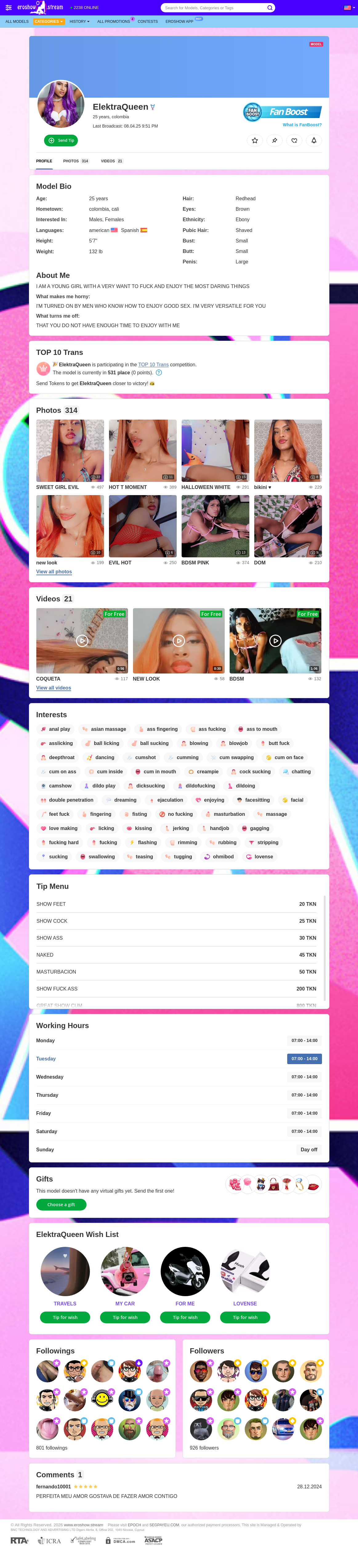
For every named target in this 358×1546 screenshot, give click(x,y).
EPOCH (134, 1525)
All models (17, 21)
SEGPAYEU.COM (164, 1525)
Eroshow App (181, 21)
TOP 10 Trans (153, 364)
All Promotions (115, 21)
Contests (148, 21)
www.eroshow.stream (83, 1525)
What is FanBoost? (302, 124)
